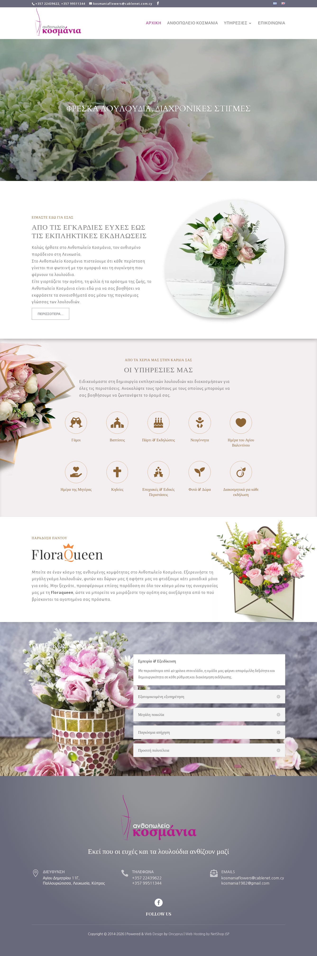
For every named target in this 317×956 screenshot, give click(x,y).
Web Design (154, 934)
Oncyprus (176, 934)
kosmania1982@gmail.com (245, 883)
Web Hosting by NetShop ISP (207, 934)
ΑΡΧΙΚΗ (153, 23)
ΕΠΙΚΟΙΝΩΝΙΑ (271, 23)
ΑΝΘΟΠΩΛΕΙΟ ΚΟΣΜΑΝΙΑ (192, 23)
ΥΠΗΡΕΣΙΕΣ (235, 23)
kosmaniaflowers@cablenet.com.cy (252, 878)
